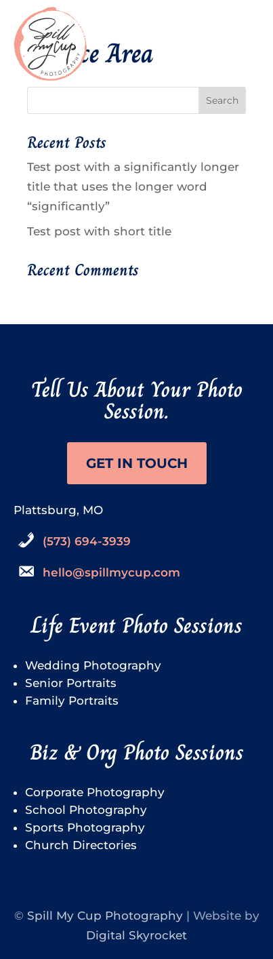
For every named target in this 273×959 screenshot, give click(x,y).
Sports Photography (85, 827)
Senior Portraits (71, 683)
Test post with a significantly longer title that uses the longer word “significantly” (133, 186)
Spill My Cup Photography (105, 915)
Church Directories (81, 845)
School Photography (86, 810)
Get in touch (137, 463)
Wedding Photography (93, 665)
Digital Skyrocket (136, 935)
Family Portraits (72, 700)
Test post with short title (99, 231)
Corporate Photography (95, 792)
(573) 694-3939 (87, 541)
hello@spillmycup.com (111, 572)
